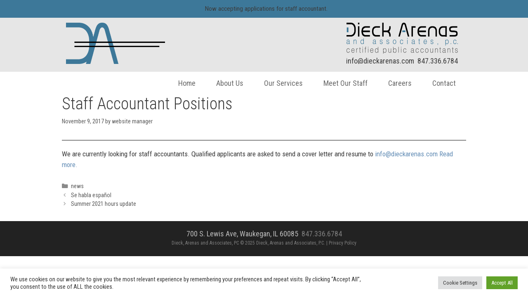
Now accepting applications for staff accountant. (266, 8)
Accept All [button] (502, 283)
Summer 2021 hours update (109, 203)
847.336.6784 (431, 61)
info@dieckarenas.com (374, 61)
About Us (223, 83)
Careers (393, 83)
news (83, 186)
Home (180, 83)
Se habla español (97, 195)
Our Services (277, 83)
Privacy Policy (342, 243)
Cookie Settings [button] (460, 283)
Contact (438, 83)
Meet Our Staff (339, 83)
